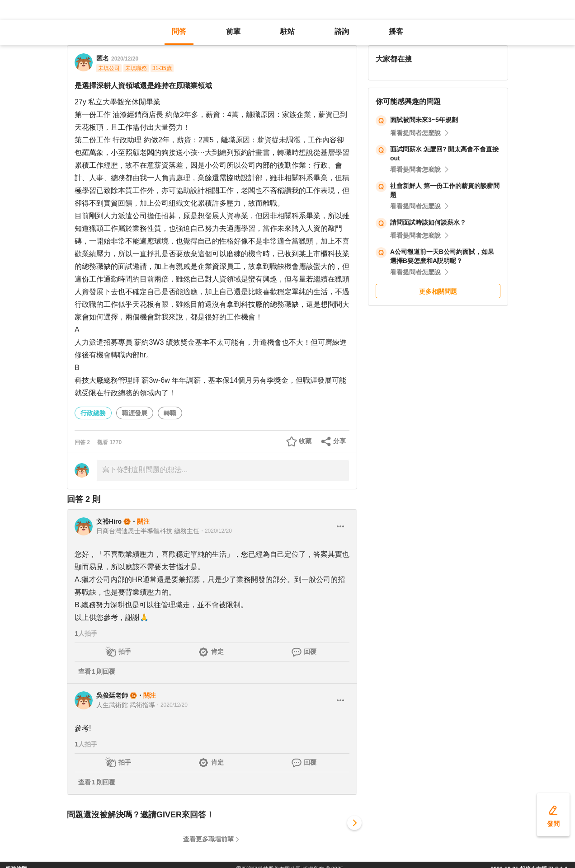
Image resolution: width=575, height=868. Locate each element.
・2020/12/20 (215, 531)
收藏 (305, 441)
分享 (339, 441)
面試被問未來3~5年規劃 (424, 119)
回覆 (310, 651)
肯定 (217, 651)
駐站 (287, 31)
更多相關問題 (438, 291)
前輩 (233, 31)
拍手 (124, 651)
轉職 (170, 413)
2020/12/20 (124, 59)
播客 (396, 31)
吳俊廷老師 (112, 695)
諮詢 (342, 31)
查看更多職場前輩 (208, 839)
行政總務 (93, 413)
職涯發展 (134, 413)
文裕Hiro (109, 521)
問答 (179, 31)
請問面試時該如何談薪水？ (428, 222)
